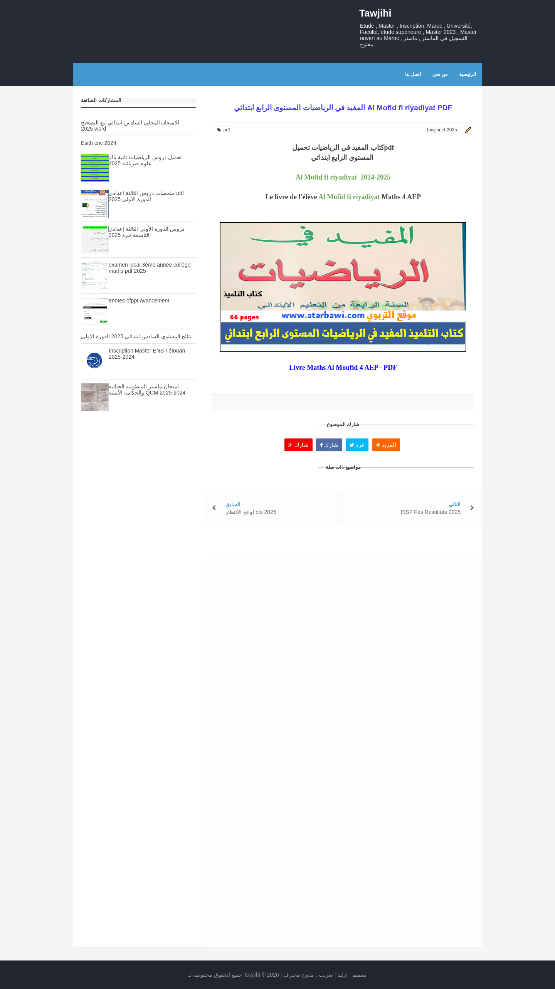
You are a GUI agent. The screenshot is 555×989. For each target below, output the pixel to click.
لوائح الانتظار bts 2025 (250, 512)
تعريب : (308, 975)
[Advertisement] (138, 553)
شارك (298, 445)
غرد (357, 445)
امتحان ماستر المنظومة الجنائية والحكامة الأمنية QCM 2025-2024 (147, 389)
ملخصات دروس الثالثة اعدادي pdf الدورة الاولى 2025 (146, 196)
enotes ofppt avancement (139, 300)
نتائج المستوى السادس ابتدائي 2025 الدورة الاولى (136, 336)
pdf (223, 130)
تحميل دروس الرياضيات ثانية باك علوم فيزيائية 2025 (145, 160)
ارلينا (342, 975)
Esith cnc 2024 (98, 143)
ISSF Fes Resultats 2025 (430, 512)
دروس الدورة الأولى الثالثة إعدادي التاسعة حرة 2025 (146, 232)
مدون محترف (298, 975)
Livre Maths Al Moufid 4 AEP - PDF (343, 367)
